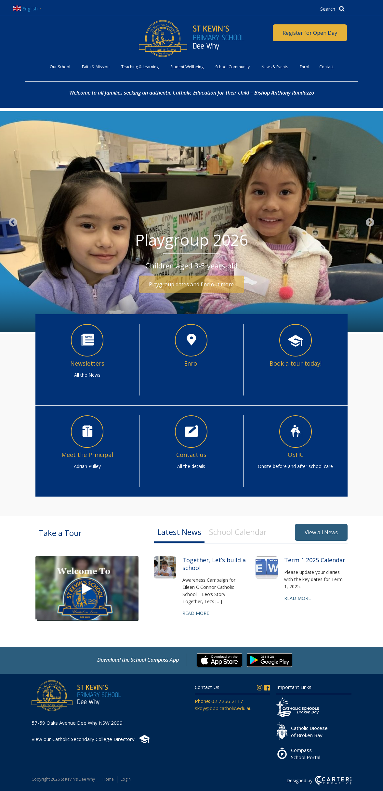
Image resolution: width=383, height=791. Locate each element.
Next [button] (370, 222)
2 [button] (191, 308)
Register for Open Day (310, 32)
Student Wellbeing (187, 67)
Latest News (179, 531)
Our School (60, 67)
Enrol (304, 67)
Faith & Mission (96, 67)
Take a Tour (60, 532)
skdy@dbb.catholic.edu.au (223, 708)
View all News (321, 532)
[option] (191, 222)
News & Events (274, 67)
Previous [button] (13, 222)
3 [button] (201, 308)
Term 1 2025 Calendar (314, 560)
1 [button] (181, 308)
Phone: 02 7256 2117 (219, 701)
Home (108, 779)
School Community (232, 67)
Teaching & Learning (140, 67)
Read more (195, 613)
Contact (326, 67)
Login (126, 779)
